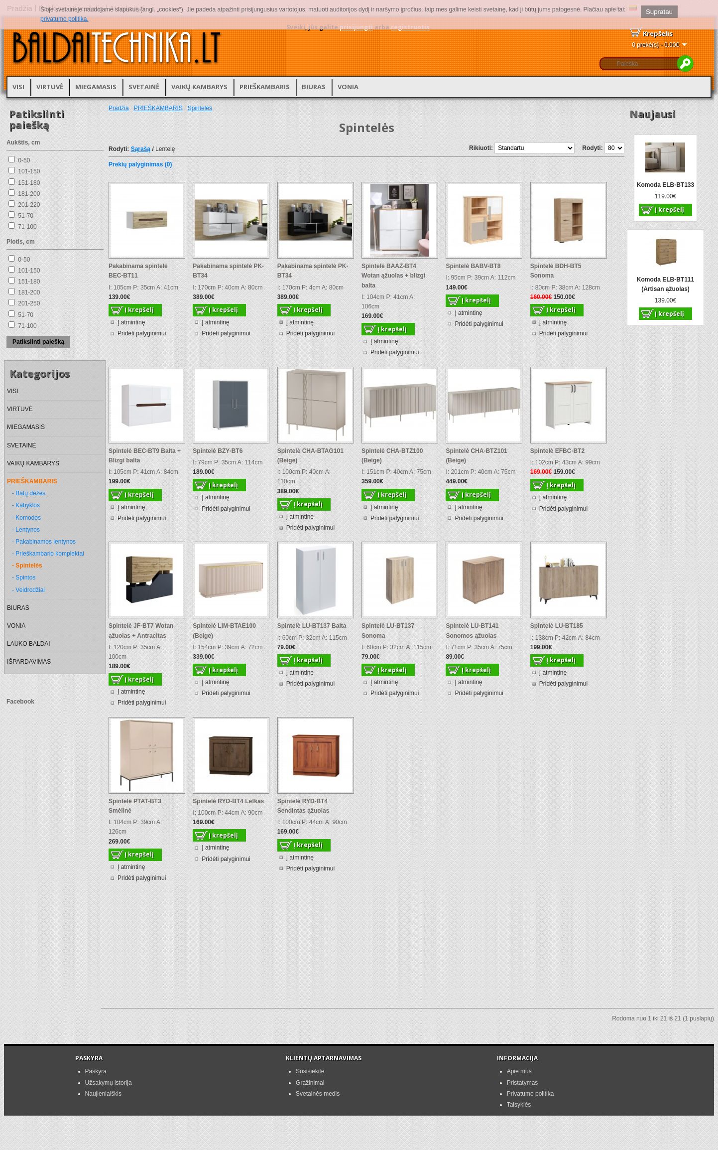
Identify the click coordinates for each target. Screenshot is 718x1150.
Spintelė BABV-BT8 (473, 266)
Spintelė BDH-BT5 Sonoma (556, 271)
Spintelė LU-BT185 (556, 625)
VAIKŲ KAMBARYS (199, 86)
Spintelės (200, 108)
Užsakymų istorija (108, 1082)
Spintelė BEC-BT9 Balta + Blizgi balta (145, 455)
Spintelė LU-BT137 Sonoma (387, 630)
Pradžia (119, 108)
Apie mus (519, 1071)
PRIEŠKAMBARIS (264, 86)
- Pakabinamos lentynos (44, 541)
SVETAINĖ (143, 86)
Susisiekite (310, 1071)
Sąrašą (140, 148)
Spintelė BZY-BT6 (217, 450)
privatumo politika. (64, 18)
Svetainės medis (318, 1093)
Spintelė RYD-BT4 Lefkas (228, 801)
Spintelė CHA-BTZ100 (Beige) (392, 455)
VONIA (348, 86)
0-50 (24, 160)
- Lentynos (26, 529)
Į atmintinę (131, 322)
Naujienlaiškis (103, 1093)
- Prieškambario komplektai (48, 553)
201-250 (29, 303)
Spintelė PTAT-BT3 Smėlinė (135, 806)
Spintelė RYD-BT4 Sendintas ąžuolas (303, 806)
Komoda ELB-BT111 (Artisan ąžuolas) (665, 284)
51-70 (25, 215)
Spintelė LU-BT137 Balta (312, 625)
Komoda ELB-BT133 (665, 184)
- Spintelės (27, 565)
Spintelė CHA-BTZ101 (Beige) (476, 455)
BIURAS (314, 86)
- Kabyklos (26, 505)
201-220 (29, 204)
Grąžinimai (310, 1082)
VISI (18, 86)
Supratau (659, 11)
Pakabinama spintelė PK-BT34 (228, 271)
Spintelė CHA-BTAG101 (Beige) (310, 455)
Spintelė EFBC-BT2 (557, 450)
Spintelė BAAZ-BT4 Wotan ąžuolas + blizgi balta (393, 275)
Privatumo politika (530, 1093)
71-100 (27, 226)
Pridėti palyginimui (142, 333)
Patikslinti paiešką (38, 341)
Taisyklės (519, 1104)
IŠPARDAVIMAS (29, 661)
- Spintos (23, 577)
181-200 (29, 193)
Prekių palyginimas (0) (140, 164)
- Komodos (26, 517)
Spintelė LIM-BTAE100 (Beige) (224, 630)
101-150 (29, 171)
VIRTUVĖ (49, 86)
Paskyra (96, 1071)
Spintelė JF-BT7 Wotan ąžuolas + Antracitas (141, 630)
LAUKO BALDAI (28, 643)
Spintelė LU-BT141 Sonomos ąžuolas (472, 630)
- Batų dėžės (28, 493)
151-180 (29, 182)
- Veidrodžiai (28, 589)
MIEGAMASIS (96, 86)
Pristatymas (522, 1082)
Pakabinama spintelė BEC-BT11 (138, 271)
